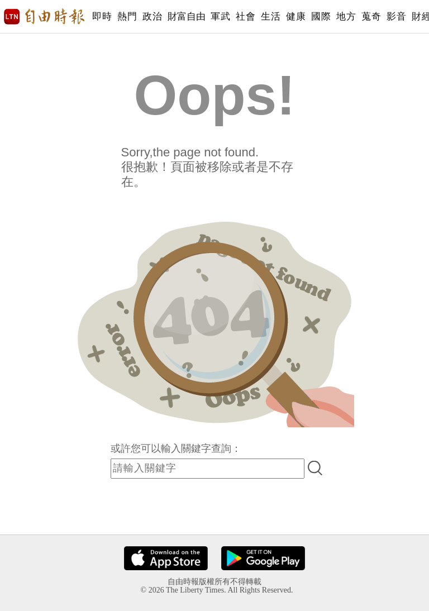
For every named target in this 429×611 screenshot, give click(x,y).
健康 (296, 16)
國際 (321, 16)
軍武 (220, 16)
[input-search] (207, 469)
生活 (270, 16)
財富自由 (186, 16)
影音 (396, 16)
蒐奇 (371, 16)
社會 (245, 16)
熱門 (127, 16)
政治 (152, 16)
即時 (102, 16)
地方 (346, 16)
